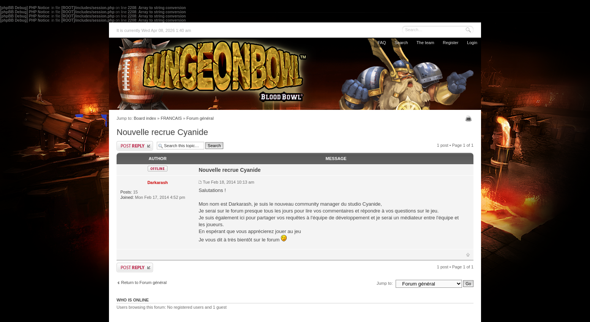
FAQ (382, 42)
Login (472, 42)
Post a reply (135, 146)
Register (450, 42)
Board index (145, 118)
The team (425, 42)
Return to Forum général (144, 282)
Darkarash (157, 182)
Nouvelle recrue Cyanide (162, 132)
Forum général (200, 118)
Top (468, 255)
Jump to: (385, 283)
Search (401, 42)
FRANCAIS (171, 118)
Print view (469, 119)
